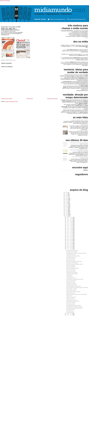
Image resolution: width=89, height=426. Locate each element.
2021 (66, 199)
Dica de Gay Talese (70, 281)
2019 (66, 202)
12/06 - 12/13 (70, 221)
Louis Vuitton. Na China (71, 299)
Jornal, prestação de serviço (72, 268)
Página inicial (30, 98)
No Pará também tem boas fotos (73, 286)
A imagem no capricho (71, 283)
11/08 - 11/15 (70, 226)
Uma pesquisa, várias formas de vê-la (74, 279)
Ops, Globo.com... (70, 310)
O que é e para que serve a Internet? (80, 119)
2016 (66, 206)
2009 (66, 216)
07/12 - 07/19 (70, 313)
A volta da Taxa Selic (71, 270)
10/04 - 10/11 (70, 233)
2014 (66, 209)
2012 (66, 211)
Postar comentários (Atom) (11, 101)
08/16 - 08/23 (70, 243)
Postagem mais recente (6, 98)
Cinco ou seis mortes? (71, 280)
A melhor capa (69, 276)
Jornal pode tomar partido (72, 273)
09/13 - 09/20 (70, 238)
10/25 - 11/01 (70, 229)
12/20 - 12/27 (70, 218)
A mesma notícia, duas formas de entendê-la (76, 253)
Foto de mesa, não (70, 292)
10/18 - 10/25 (70, 231)
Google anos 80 (84, 124)
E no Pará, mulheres (70, 302)
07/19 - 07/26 (70, 248)
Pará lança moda (70, 312)
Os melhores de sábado (71, 251)
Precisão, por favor (70, 303)
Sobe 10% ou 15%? (70, 260)
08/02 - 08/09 (70, 246)
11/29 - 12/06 (70, 222)
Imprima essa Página (5, 0)
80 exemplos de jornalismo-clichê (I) (74, 306)
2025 (66, 194)
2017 (66, 205)
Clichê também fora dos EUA (72, 301)
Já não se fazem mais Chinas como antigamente (77, 287)
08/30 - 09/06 (70, 240)
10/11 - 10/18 (70, 232)
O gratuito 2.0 (69, 275)
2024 (66, 195)
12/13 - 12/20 (70, 220)
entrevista (84, 54)
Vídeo (61, 57)
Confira (86, 37)
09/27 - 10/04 (70, 235)
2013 (66, 210)
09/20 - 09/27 (70, 236)
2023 (66, 196)
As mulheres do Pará (71, 257)
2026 (66, 192)
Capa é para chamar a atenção (73, 291)
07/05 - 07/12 (70, 314)
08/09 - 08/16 (70, 244)
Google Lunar (69, 295)
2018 (66, 203)
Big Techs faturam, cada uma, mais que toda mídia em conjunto (79, 150)
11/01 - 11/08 (70, 228)
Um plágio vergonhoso (83, 130)
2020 (66, 200)
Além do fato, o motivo (71, 290)
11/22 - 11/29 (70, 224)
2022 (66, 198)
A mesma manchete (70, 266)
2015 (66, 207)
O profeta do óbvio (70, 309)
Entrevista (62, 62)
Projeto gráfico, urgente (71, 288)
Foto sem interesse (70, 258)
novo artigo (73, 46)
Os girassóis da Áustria (71, 284)
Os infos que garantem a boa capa (74, 261)
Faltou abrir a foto (70, 298)
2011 (66, 213)
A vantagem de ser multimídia (72, 255)
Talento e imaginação (71, 297)
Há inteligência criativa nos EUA (73, 305)
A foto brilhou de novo (71, 277)
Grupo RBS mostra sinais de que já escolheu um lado (80, 157)
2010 (66, 214)
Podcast (65, 49)
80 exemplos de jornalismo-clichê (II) (74, 308)
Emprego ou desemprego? (72, 262)
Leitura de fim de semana (72, 250)
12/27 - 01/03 (70, 217)
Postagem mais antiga (52, 98)
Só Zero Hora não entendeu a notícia (74, 264)
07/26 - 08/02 (70, 247)
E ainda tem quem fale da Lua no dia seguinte (76, 294)
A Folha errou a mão (70, 254)
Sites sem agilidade (70, 265)
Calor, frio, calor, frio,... (9, 28)
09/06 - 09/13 (70, 239)
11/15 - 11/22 (70, 225)
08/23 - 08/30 (70, 242)
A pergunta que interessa (71, 272)
